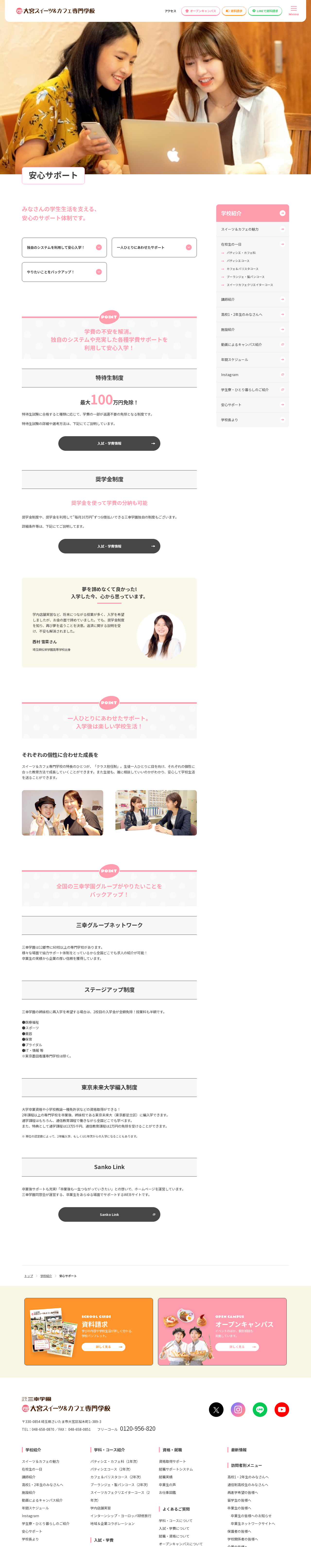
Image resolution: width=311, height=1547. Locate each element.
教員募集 (174, 1417)
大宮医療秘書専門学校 (173, 1461)
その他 (164, 1382)
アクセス (170, 11)
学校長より (229, 251)
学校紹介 (231, 44)
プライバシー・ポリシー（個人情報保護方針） (234, 1523)
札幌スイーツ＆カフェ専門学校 (97, 1469)
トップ (28, 1107)
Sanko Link (109, 1045)
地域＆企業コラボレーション (112, 1354)
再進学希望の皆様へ (242, 1323)
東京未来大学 (260, 1477)
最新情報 (239, 1281)
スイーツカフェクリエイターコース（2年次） (120, 1327)
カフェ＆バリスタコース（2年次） (116, 1308)
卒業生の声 (167, 1315)
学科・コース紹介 (109, 1281)
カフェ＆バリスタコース (243, 100)
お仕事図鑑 (167, 1323)
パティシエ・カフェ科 (241, 84)
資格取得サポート (172, 1292)
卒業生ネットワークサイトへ (253, 1354)
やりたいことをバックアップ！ (51, 103)
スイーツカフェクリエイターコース (250, 116)
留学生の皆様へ (239, 1331)
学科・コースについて (176, 1351)
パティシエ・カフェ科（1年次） (115, 1292)
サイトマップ (280, 1523)
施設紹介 (228, 160)
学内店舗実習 (100, 1339)
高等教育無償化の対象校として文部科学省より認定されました (238, 1417)
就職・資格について (174, 1367)
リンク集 (192, 1523)
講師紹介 (228, 130)
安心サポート (231, 236)
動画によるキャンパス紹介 (241, 175)
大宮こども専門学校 (171, 1477)
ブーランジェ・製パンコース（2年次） (120, 1315)
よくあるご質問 (176, 1340)
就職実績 (166, 1308)
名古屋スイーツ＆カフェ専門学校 (98, 1494)
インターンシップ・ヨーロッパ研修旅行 (120, 1347)
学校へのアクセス (38, 1417)
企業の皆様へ (237, 1378)
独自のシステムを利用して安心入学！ (56, 78)
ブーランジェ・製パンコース (246, 108)
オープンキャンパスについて (181, 1375)
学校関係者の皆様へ (242, 1370)
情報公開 (99, 1417)
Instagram (229, 205)
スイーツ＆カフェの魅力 (240, 60)
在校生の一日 (231, 75)
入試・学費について (174, 1359)
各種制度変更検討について (136, 1417)
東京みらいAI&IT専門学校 (269, 1486)
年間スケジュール (234, 190)
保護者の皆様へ (239, 1362)
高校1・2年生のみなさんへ (241, 145)
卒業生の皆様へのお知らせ (251, 1347)
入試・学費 (103, 1371)
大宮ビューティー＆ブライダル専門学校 (186, 1469)
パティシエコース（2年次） (111, 1300)
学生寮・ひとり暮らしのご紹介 (245, 220)
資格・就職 (172, 1281)
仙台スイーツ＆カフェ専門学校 (97, 1477)
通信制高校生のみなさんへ (247, 1315)
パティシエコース (238, 92)
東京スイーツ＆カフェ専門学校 (97, 1461)
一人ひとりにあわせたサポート (140, 78)
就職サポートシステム (176, 1300)
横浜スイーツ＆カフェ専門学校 (97, 1486)
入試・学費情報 (109, 274)
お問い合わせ (72, 1417)
